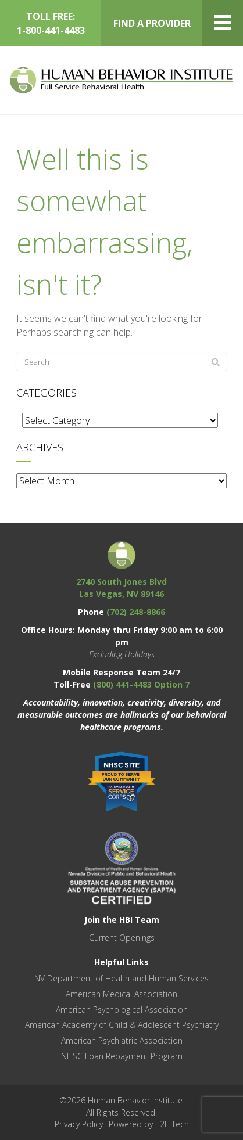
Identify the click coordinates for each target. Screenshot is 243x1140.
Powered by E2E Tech (149, 1124)
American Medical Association (121, 993)
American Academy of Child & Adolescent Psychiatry (122, 1024)
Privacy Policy (79, 1124)
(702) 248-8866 (135, 611)
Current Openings (122, 937)
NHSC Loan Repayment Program (122, 1056)
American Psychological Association (122, 1009)
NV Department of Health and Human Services (121, 978)
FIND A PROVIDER (152, 23)
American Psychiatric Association (122, 1040)
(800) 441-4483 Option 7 (141, 684)
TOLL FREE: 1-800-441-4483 (51, 23)
